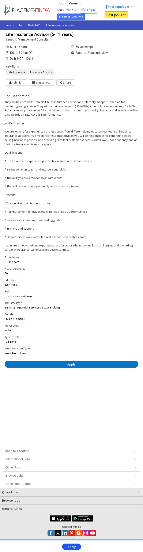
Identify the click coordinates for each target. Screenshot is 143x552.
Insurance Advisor (41, 72)
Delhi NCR (34, 25)
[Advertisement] (71, 383)
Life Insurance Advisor (60, 25)
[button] (65, 82)
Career (75, 3)
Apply (71, 547)
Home (7, 25)
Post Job (116, 15)
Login (88, 10)
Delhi (29, 59)
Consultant (66, 10)
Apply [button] (71, 364)
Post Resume (71, 17)
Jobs (61, 3)
